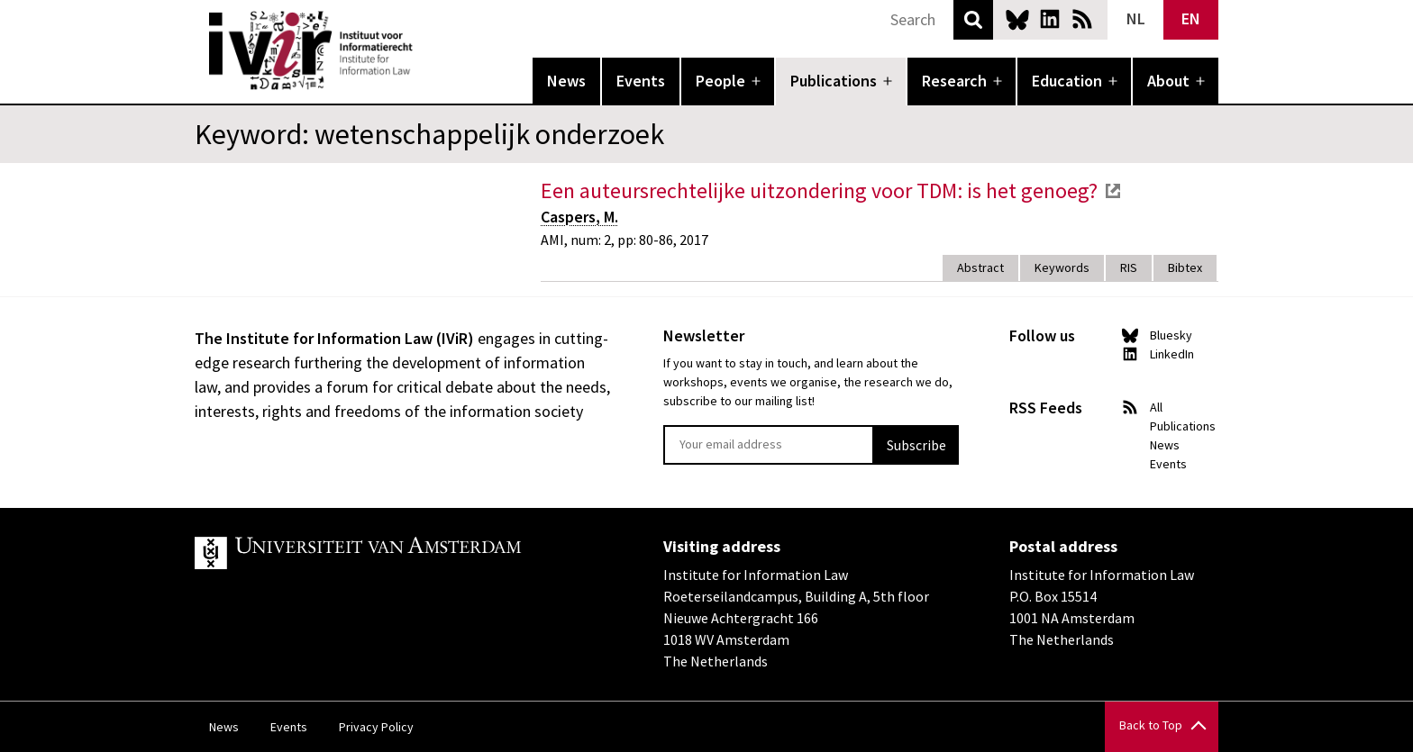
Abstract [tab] (980, 267)
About (1168, 80)
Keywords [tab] (1062, 267)
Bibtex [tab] (1185, 267)
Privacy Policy (376, 727)
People (720, 80)
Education (1067, 80)
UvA (404, 553)
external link (1113, 191)
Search (973, 20)
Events (640, 80)
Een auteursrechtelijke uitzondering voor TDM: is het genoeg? (819, 190)
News (566, 80)
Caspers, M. (579, 216)
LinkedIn (1049, 19)
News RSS (1082, 19)
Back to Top (1150, 725)
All (1156, 407)
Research (954, 80)
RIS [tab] (1128, 267)
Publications (833, 80)
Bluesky (1017, 19)
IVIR (425, 50)
